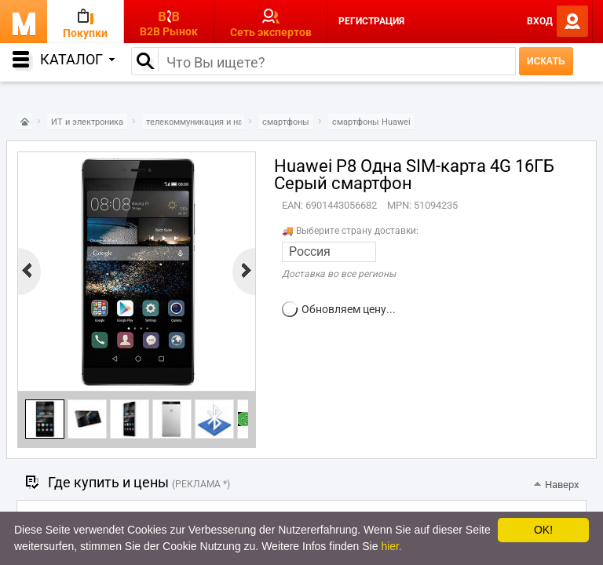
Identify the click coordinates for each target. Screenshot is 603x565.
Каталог (77, 59)
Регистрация (371, 21)
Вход (540, 21)
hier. (391, 546)
